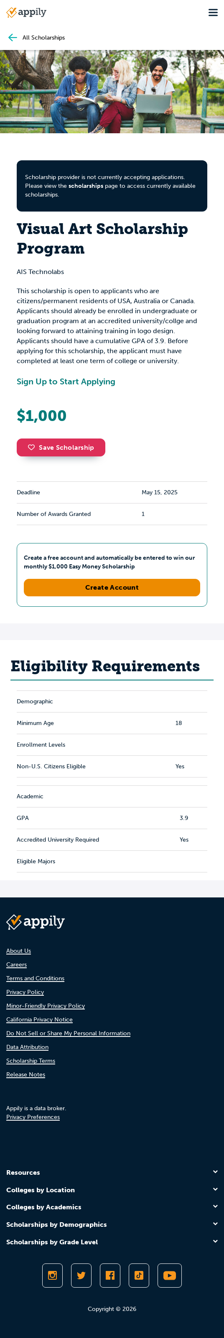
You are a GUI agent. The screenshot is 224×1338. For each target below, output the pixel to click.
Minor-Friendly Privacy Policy (45, 1005)
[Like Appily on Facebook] (110, 1275)
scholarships (86, 185)
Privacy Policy (25, 992)
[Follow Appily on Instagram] (52, 1275)
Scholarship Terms (30, 1060)
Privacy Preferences (33, 1117)
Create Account (112, 587)
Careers (16, 964)
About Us (18, 950)
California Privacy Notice (39, 1019)
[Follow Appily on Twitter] (81, 1275)
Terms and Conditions (35, 978)
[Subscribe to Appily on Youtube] (170, 1275)
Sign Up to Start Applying (66, 381)
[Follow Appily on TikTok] (139, 1275)
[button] (33, 447)
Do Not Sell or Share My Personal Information (68, 1033)
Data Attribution (27, 1047)
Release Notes (25, 1074)
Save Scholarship (61, 447)
